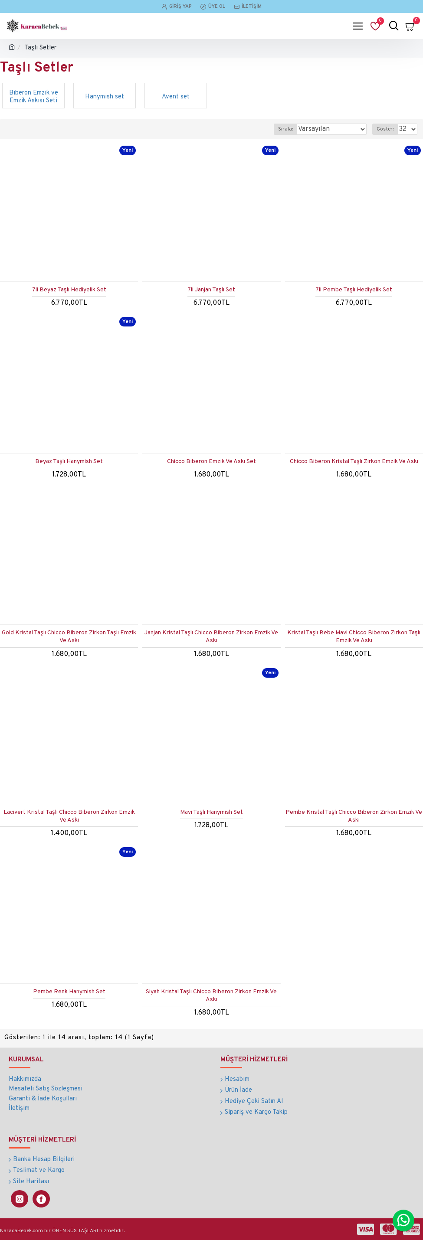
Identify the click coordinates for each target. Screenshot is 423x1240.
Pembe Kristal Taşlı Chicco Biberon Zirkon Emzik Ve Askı (353, 816)
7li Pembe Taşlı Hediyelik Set (353, 290)
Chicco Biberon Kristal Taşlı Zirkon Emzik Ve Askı (354, 461)
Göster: (385, 129)
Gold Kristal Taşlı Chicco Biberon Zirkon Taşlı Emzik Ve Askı (69, 636)
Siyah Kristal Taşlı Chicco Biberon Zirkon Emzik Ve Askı (211, 995)
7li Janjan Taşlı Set (211, 290)
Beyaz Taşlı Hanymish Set (69, 461)
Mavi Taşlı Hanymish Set (211, 812)
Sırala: (285, 129)
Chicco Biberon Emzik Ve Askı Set (211, 461)
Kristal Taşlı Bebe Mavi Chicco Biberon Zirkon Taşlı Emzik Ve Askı (353, 636)
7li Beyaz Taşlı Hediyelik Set (69, 290)
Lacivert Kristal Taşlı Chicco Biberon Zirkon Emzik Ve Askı (69, 816)
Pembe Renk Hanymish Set (69, 991)
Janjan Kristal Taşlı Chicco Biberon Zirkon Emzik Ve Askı (211, 636)
